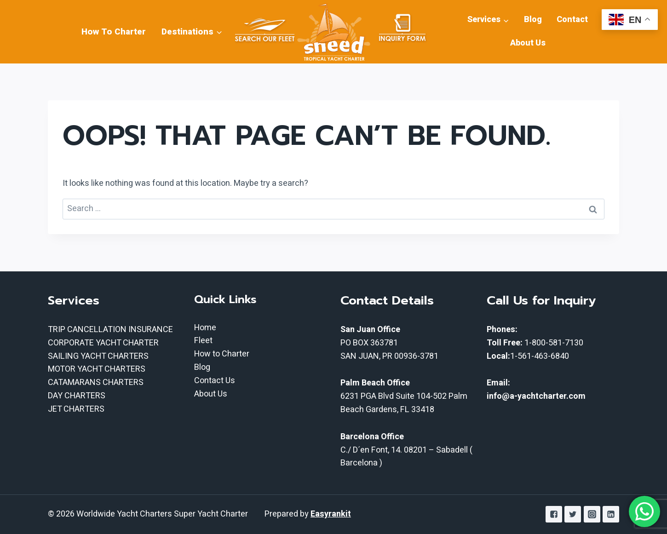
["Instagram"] (592, 514)
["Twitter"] (572, 514)
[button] (218, 31)
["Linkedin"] (611, 514)
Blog (533, 19)
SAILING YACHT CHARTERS (98, 356)
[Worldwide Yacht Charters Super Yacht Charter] (333, 31)
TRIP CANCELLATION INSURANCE (110, 329)
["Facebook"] (554, 514)
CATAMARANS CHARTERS (96, 382)
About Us (528, 43)
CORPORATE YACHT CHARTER (103, 343)
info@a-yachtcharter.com (536, 396)
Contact (572, 19)
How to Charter (221, 354)
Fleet (203, 340)
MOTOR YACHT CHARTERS (96, 369)
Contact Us (214, 380)
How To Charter (113, 31)
